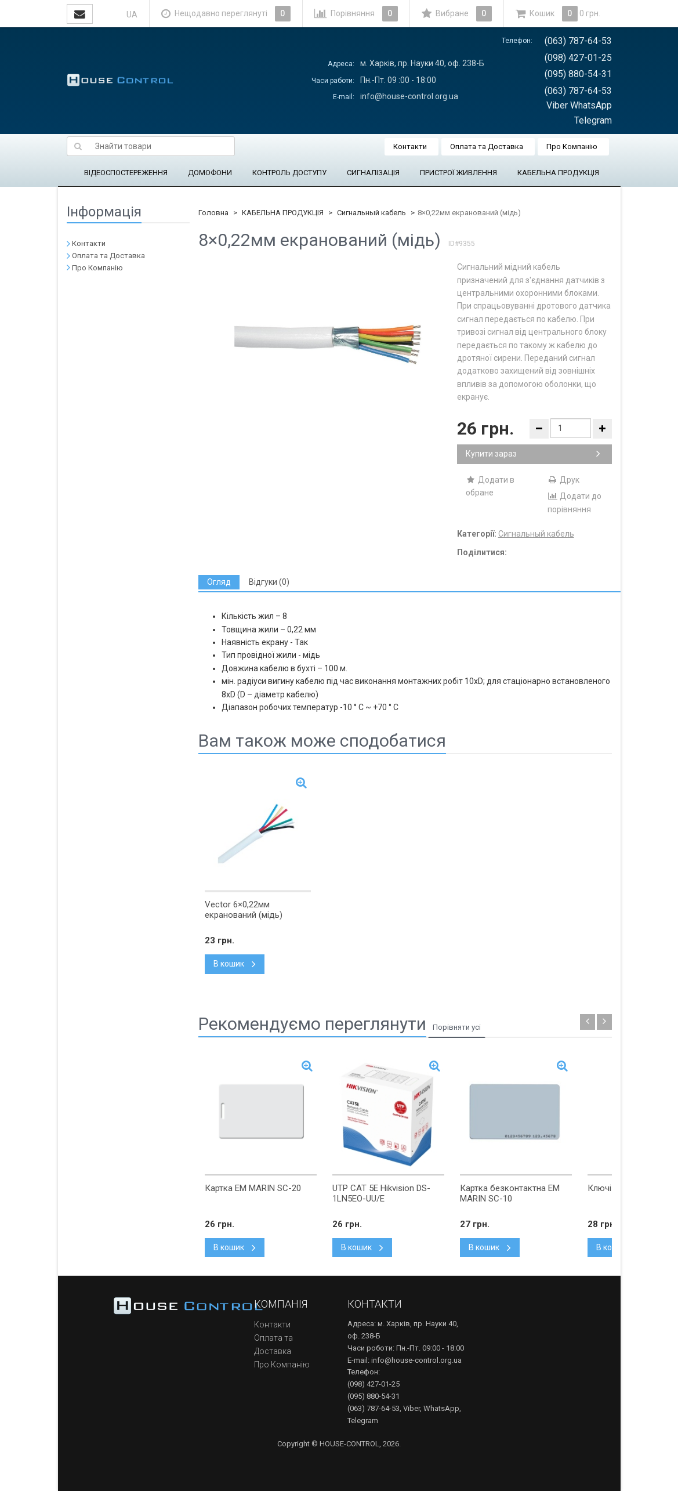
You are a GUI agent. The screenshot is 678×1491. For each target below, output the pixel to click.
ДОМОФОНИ (210, 172)
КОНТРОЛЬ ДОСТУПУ (289, 172)
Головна (213, 212)
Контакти (410, 146)
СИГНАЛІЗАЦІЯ (373, 172)
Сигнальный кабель (371, 212)
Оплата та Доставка (486, 146)
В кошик (234, 963)
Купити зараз (533, 453)
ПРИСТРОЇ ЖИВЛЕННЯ (458, 172)
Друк (563, 479)
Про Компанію (571, 146)
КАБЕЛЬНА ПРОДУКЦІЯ (558, 172)
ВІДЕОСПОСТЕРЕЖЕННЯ (126, 172)
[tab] (219, 582)
